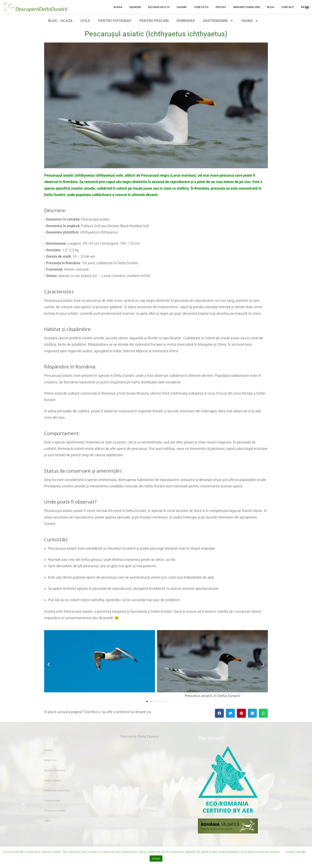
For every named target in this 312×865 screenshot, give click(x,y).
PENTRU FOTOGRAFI (114, 21)
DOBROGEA (186, 21)
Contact (48, 750)
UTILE (85, 21)
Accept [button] (156, 858)
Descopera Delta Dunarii (139, 736)
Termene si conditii (55, 810)
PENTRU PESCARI (154, 21)
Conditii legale (52, 800)
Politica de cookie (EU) (56, 790)
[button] (48, 664)
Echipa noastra (52, 780)
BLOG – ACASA (60, 21)
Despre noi (50, 760)
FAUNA (249, 21)
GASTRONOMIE (218, 21)
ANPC (47, 820)
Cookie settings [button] (295, 852)
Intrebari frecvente (54, 770)
